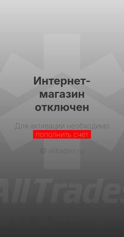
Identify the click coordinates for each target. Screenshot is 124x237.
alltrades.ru (66, 150)
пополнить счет (62, 134)
